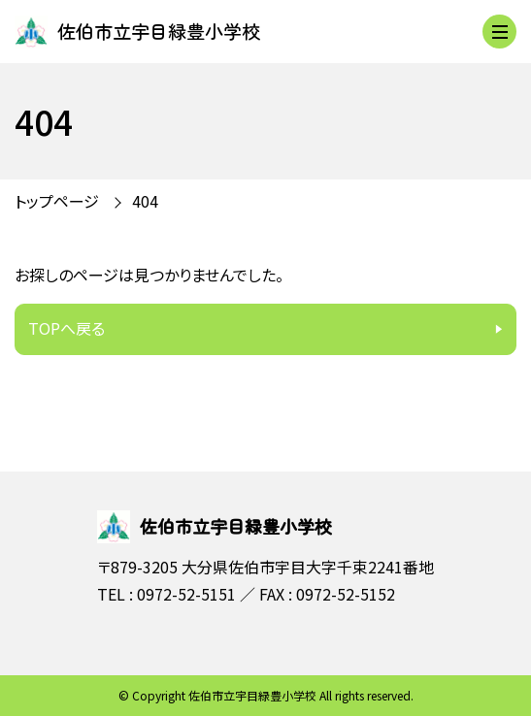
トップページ (57, 200)
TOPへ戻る (66, 328)
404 (145, 200)
